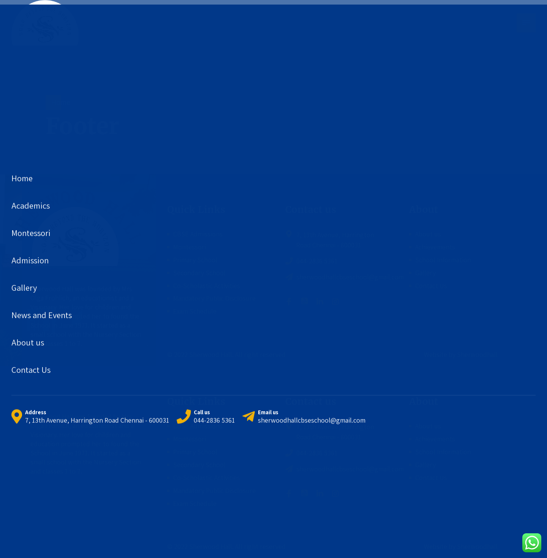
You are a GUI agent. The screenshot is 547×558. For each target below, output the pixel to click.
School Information (443, 259)
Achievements (435, 247)
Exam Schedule (195, 311)
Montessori (189, 247)
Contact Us (431, 285)
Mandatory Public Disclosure (214, 298)
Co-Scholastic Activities (206, 285)
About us (428, 234)
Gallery (425, 272)
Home (60, 102)
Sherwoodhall (476, 354)
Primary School (195, 259)
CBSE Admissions (198, 234)
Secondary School (199, 272)
